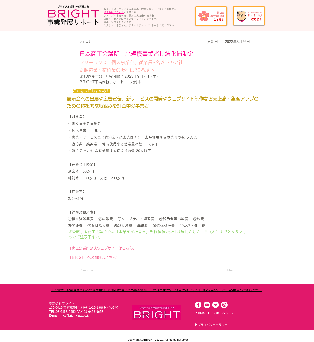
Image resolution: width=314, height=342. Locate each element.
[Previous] (95, 270)
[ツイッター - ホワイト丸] (215, 305)
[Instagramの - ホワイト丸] (224, 305)
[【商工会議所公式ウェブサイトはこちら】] (135, 248)
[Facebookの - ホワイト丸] (198, 305)
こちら (152, 25)
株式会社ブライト (114, 12)
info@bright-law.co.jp (74, 315)
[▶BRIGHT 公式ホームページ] (214, 313)
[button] (95, 42)
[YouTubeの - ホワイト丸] (207, 305)
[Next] (223, 270)
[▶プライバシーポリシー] (211, 324)
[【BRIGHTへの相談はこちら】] (134, 257)
